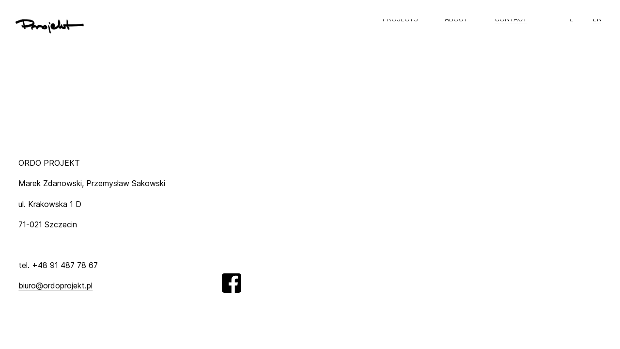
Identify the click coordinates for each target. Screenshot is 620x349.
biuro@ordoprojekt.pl (55, 285)
